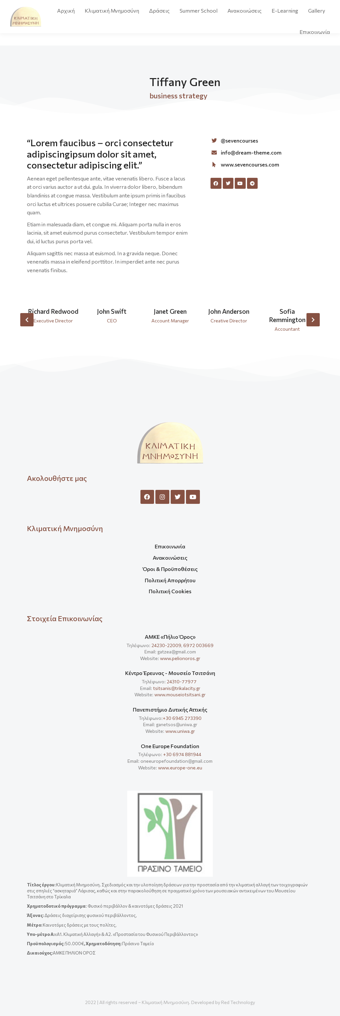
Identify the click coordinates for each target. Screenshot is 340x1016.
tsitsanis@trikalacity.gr (176, 688)
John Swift (112, 311)
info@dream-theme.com (251, 152)
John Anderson (228, 311)
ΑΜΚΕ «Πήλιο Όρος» (170, 636)
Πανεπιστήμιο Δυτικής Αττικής (170, 709)
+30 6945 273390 (182, 718)
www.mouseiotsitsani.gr (180, 694)
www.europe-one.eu (180, 767)
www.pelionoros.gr (180, 658)
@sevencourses (239, 140)
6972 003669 (198, 645)
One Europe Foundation (170, 746)
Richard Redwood (53, 311)
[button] (27, 319)
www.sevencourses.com (250, 164)
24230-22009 (166, 645)
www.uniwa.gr (180, 731)
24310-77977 (182, 681)
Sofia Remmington (287, 315)
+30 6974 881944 (182, 754)
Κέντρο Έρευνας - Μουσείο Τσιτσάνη (170, 673)
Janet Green (170, 311)
